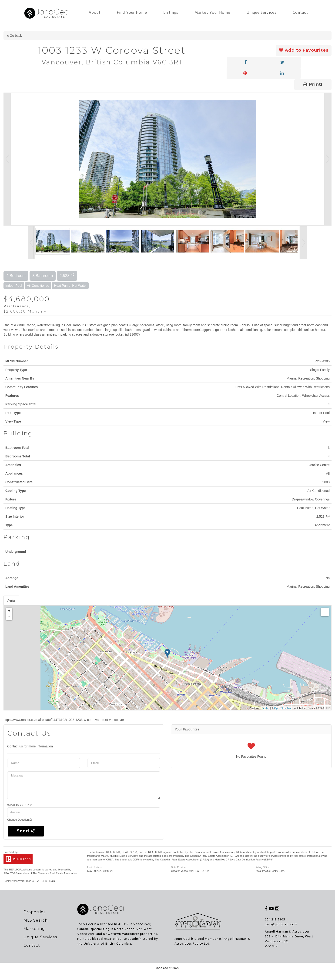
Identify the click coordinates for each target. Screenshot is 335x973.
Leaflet (265, 708)
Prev (7, 159)
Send (26, 830)
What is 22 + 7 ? (19, 805)
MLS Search (35, 920)
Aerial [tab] (11, 600)
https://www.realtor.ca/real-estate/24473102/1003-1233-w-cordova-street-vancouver (63, 720)
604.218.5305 (275, 919)
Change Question (19, 819)
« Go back (14, 35)
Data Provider (179, 867)
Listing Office (262, 867)
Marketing (34, 928)
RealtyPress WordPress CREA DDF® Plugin (29, 881)
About (94, 13)
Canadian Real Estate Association (57, 873)
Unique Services (261, 13)
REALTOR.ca (17, 869)
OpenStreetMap (283, 708)
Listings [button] (170, 13)
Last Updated (94, 867)
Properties (34, 912)
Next (327, 159)
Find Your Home (132, 13)
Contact (300, 13)
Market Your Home (212, 13)
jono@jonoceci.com (281, 924)
